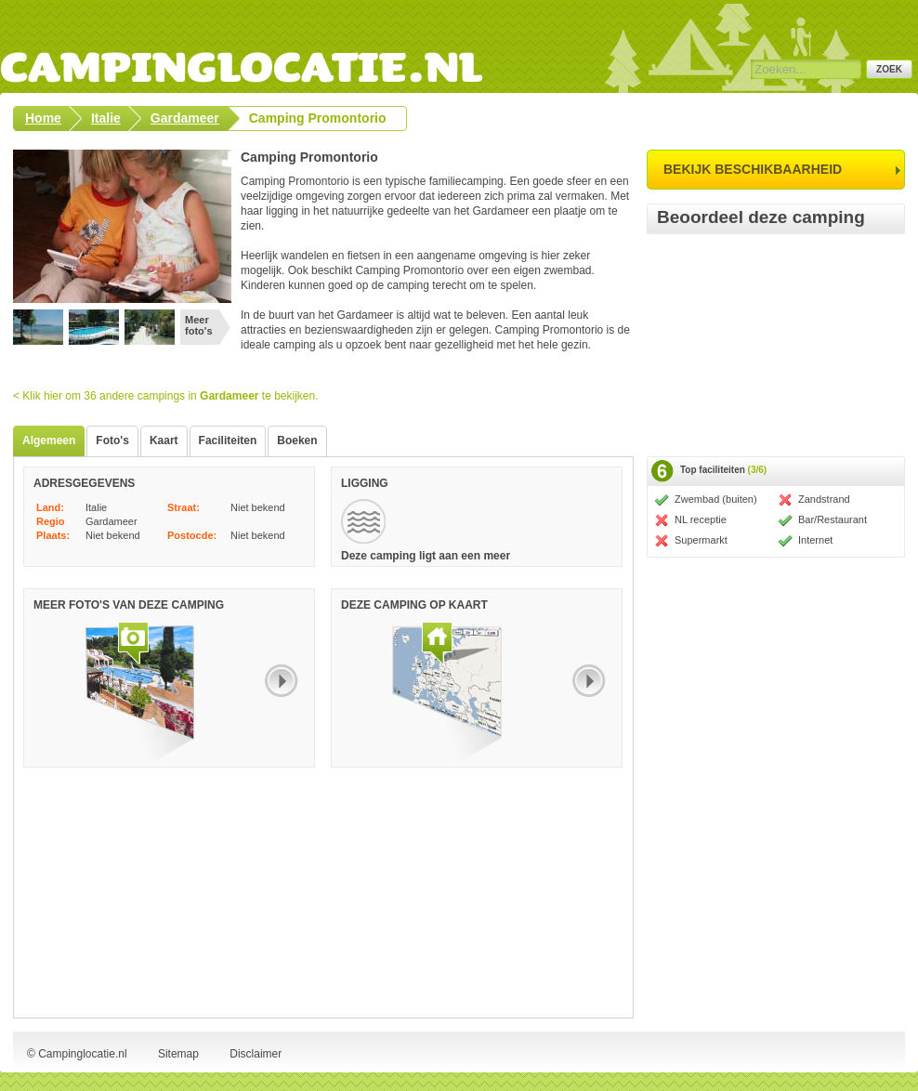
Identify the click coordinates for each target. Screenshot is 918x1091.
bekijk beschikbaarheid (752, 169)
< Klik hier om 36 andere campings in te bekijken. (166, 395)
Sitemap (178, 1053)
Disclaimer (256, 1053)
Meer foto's (199, 325)
